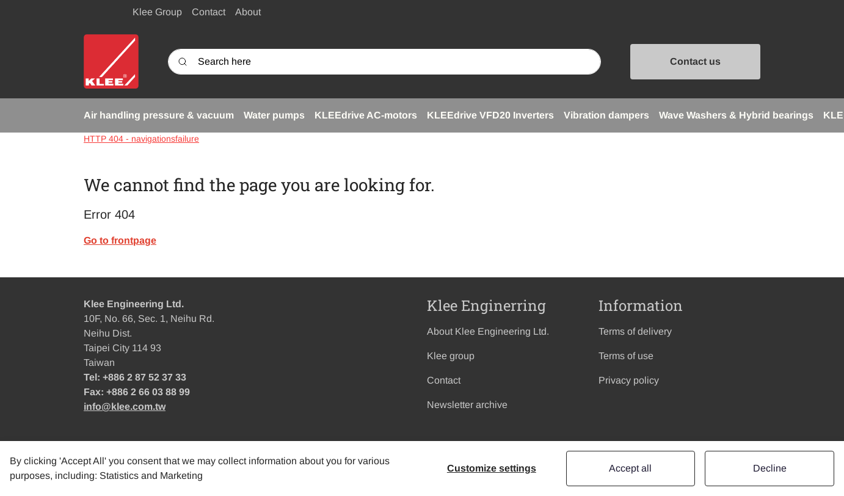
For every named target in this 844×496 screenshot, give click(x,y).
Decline (770, 468)
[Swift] (111, 61)
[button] (159, 115)
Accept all (630, 468)
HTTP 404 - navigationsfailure (141, 139)
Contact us (695, 61)
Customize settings (491, 468)
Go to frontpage (120, 240)
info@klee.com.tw (125, 406)
